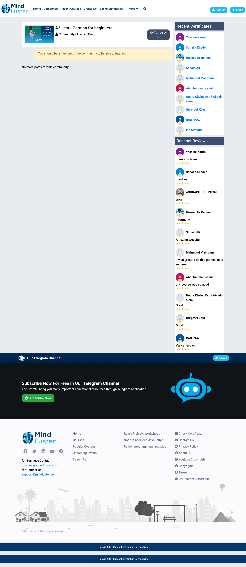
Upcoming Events (85, 453)
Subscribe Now (38, 398)
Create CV (90, 8)
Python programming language (145, 446)
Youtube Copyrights (190, 459)
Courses (78, 440)
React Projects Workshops (142, 433)
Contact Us (184, 440)
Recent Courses (70, 8)
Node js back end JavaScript (143, 440)
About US (183, 453)
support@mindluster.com (39, 474)
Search (79, 459)
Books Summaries (111, 8)
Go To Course (158, 34)
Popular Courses (84, 446)
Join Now (221, 358)
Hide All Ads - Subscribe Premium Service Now (123, 547)
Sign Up (218, 10)
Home (37, 8)
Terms (181, 472)
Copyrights (184, 466)
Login (237, 10)
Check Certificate (188, 433)
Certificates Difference (192, 479)
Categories (51, 8)
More (133, 8)
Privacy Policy (186, 446)
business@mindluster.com (40, 465)
